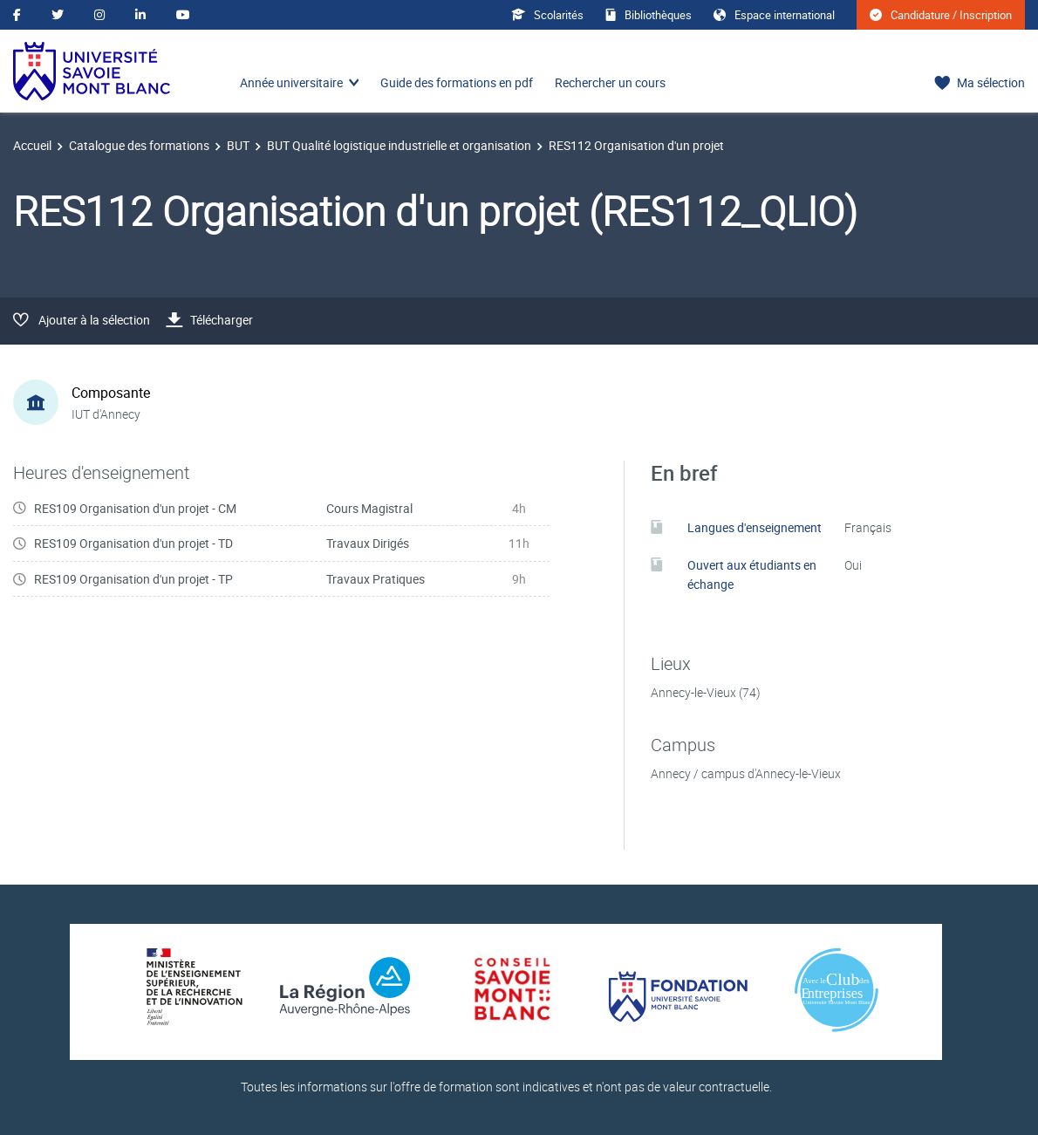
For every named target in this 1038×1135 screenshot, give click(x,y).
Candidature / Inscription (941, 15)
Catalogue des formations (139, 145)
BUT (238, 145)
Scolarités (547, 15)
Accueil (32, 145)
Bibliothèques (648, 15)
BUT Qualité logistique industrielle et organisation (399, 145)
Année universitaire (291, 82)
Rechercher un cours (610, 82)
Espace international (774, 15)
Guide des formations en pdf (456, 82)
